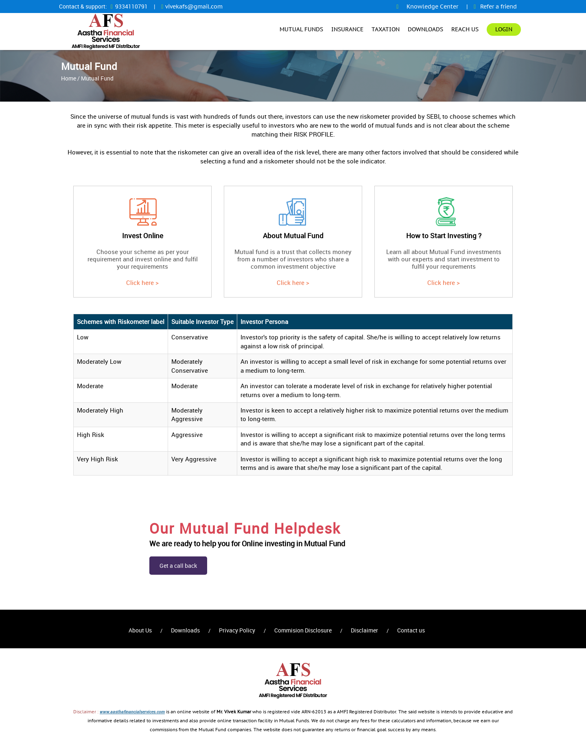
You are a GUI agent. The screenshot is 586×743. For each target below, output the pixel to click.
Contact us (411, 630)
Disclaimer (364, 630)
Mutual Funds (301, 29)
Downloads (425, 29)
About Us (140, 630)
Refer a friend (498, 6)
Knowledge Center (432, 6)
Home (68, 78)
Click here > (142, 282)
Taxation (386, 29)
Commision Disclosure (303, 630)
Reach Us (465, 29)
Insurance (347, 29)
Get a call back (178, 565)
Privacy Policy (237, 630)
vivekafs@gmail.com (194, 6)
